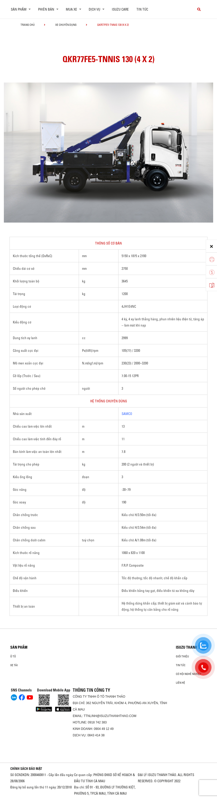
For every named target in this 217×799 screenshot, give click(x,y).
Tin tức (142, 9)
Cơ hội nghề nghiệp (188, 674)
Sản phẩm (19, 647)
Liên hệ (180, 682)
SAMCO (127, 414)
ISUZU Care (120, 9)
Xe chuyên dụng (66, 25)
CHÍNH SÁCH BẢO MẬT (26, 769)
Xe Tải (14, 665)
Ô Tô (13, 656)
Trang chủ (28, 25)
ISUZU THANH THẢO (191, 647)
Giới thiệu (182, 656)
